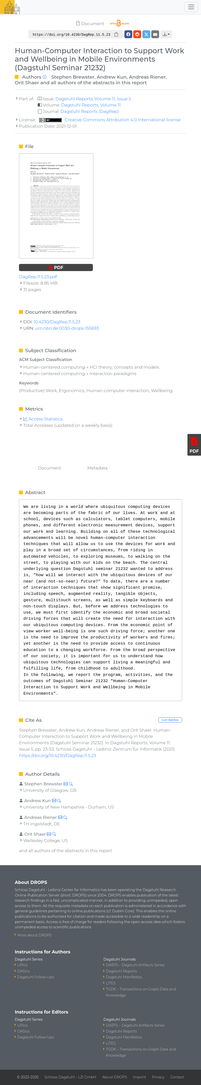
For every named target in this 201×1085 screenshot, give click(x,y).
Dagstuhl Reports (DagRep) (89, 111)
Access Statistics (43, 418)
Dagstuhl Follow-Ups (35, 977)
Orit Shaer (27, 83)
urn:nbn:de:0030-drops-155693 (67, 328)
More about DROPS (34, 935)
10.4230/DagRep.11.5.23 (57, 321)
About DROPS (114, 1077)
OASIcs (23, 971)
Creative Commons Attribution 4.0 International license (110, 119)
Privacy (158, 1077)
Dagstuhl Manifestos (124, 977)
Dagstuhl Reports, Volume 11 (91, 104)
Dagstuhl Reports (121, 971)
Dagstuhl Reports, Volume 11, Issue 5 (93, 98)
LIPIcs (22, 965)
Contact (177, 1077)
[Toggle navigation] (191, 7)
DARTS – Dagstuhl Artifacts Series (135, 965)
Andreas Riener (147, 77)
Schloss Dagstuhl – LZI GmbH (70, 1077)
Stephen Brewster (72, 77)
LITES (111, 983)
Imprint (139, 1077)
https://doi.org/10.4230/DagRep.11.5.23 (57, 755)
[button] (166, 34)
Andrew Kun (112, 77)
